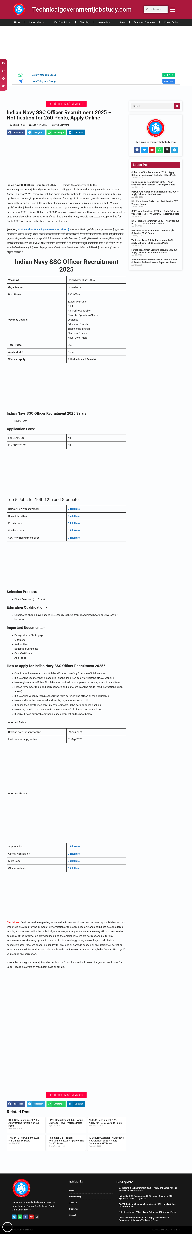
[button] (16, 135)
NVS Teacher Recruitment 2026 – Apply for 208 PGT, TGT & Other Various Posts (155, 224)
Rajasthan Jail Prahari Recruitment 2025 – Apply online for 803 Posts (66, 1143)
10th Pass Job (62, 22)
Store (122, 22)
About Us (73, 1205)
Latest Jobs (36, 22)
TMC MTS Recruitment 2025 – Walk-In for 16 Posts (24, 1141)
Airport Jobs (104, 22)
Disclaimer (73, 1211)
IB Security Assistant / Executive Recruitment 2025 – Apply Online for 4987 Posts (106, 1143)
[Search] (177, 109)
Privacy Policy (171, 22)
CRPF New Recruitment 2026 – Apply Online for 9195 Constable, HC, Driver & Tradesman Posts (155, 215)
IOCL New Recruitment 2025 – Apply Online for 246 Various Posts (24, 1125)
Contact (72, 1217)
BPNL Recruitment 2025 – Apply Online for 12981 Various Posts (66, 1124)
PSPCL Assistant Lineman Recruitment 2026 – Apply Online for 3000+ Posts (155, 195)
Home (17, 22)
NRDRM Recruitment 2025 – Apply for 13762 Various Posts (105, 1124)
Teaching (84, 22)
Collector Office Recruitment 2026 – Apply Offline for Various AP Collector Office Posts (153, 176)
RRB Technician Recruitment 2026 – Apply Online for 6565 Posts (152, 234)
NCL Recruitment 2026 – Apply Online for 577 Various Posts (147, 1214)
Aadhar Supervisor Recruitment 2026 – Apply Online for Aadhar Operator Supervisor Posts (154, 263)
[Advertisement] (90, 48)
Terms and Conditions (144, 22)
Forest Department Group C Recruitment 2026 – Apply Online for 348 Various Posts (155, 253)
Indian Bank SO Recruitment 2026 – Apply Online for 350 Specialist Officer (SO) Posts (153, 185)
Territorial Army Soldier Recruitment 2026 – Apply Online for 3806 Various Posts (153, 244)
